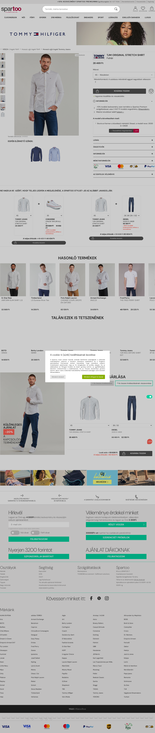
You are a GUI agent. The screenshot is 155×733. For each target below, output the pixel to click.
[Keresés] (116, 9)
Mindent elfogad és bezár (93, 377)
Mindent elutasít (58, 377)
